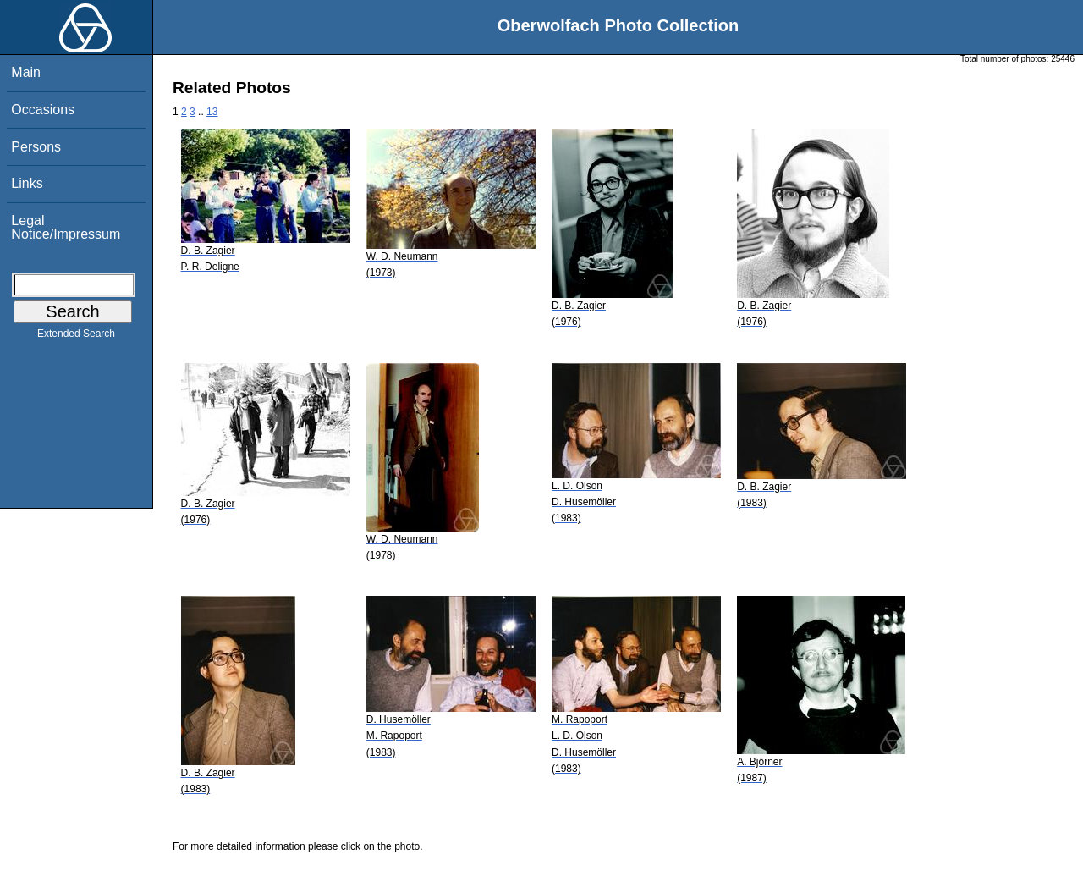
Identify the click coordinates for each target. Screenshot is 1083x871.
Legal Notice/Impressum (65, 227)
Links (26, 183)
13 (211, 112)
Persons (36, 147)
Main (26, 72)
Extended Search (76, 337)
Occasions (42, 109)
